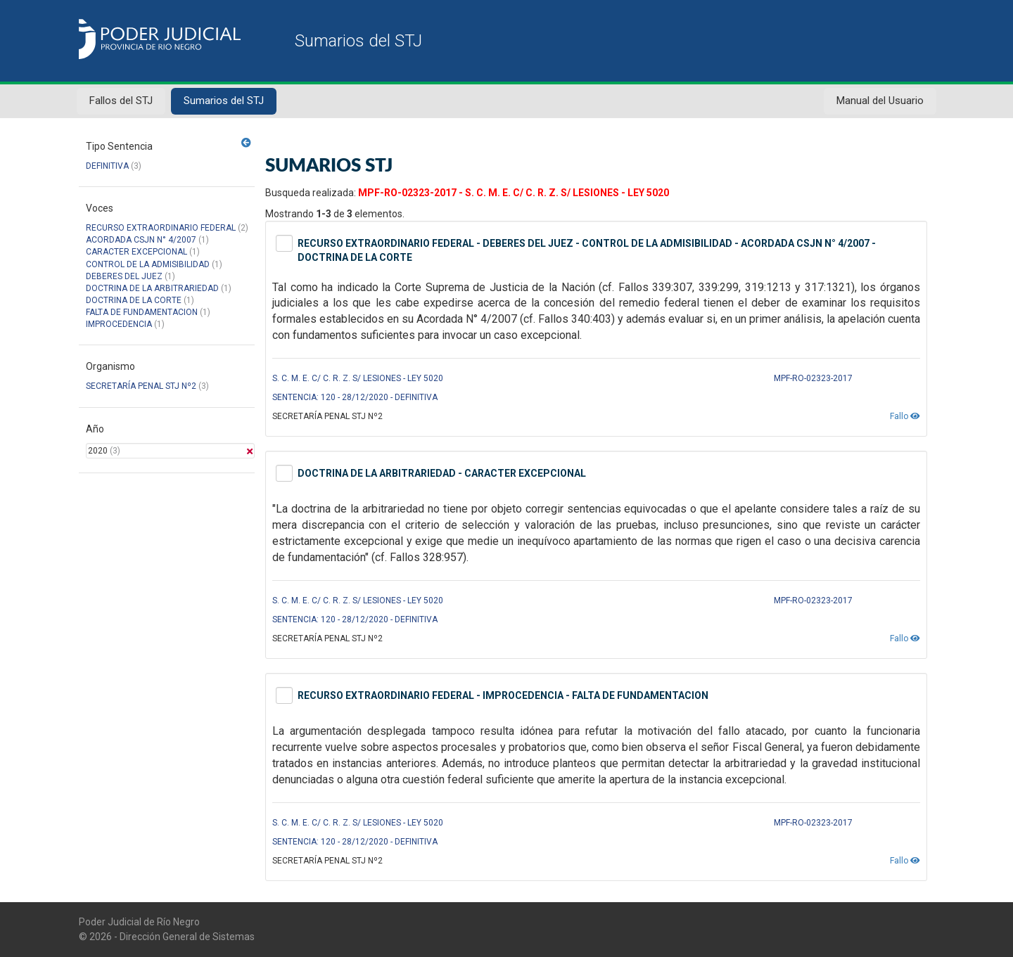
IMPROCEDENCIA (119, 324)
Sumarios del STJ (224, 100)
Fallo (905, 416)
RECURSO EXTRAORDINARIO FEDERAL (161, 228)
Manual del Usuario (880, 100)
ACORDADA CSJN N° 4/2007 (142, 240)
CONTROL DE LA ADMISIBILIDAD (148, 264)
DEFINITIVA (107, 166)
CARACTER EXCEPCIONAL (136, 252)
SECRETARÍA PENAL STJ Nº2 (141, 386)
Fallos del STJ (121, 100)
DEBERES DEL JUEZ (124, 276)
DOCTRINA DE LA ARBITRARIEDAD (152, 288)
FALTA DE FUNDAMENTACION (142, 312)
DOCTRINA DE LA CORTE (133, 300)
